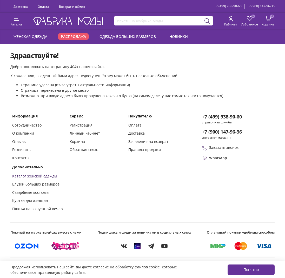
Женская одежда (30, 36)
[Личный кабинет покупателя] (230, 21)
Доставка (21, 6)
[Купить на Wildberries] (65, 246)
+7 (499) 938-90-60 (228, 6)
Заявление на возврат (148, 141)
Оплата (43, 6)
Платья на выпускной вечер (37, 208)
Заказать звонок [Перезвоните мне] (220, 147)
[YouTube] (164, 246)
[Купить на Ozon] (26, 246)
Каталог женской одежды (34, 176)
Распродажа (73, 36)
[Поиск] (207, 21)
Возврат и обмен (72, 6)
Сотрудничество (27, 125)
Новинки (178, 36)
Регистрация (81, 125)
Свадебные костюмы (30, 192)
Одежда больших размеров (128, 36)
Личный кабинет (85, 133)
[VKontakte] (124, 246)
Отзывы (19, 141)
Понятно (251, 269)
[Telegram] (151, 246)
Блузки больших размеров (35, 184)
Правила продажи (144, 149)
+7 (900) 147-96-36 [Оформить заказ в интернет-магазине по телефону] (222, 132)
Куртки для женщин (30, 200)
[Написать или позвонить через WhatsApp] (214, 157)
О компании (23, 133)
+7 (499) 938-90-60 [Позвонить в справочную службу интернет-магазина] (222, 117)
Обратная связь (84, 149)
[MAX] (137, 246)
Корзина (77, 141)
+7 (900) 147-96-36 (261, 6)
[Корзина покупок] (268, 21)
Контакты (20, 157)
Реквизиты (21, 149)
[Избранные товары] (249, 21)
